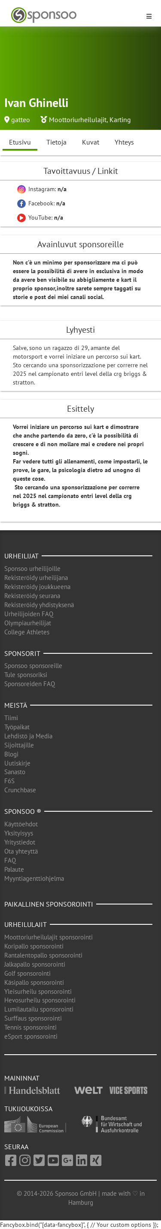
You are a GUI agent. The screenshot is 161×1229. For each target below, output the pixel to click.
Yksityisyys (18, 833)
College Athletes (26, 632)
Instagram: (42, 189)
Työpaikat (17, 727)
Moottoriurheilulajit (77, 119)
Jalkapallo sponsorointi (34, 964)
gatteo (20, 119)
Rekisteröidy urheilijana (36, 578)
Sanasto (14, 772)
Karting (120, 119)
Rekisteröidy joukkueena (37, 587)
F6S (9, 781)
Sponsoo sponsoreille (33, 666)
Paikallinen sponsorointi (48, 904)
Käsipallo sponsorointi (34, 982)
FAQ (10, 860)
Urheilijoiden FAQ (28, 614)
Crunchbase (20, 790)
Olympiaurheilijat (27, 623)
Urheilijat (21, 555)
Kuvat (90, 142)
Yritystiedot (19, 842)
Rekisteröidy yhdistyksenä (39, 605)
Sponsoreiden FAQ (29, 684)
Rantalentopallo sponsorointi (43, 955)
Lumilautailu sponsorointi (38, 1009)
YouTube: (40, 217)
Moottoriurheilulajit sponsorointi (48, 937)
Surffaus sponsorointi (33, 1018)
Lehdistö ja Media (28, 736)
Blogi (11, 754)
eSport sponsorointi (31, 1036)
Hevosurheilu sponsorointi (40, 1000)
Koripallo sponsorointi (34, 946)
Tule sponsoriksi (25, 675)
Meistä (15, 705)
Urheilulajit (25, 924)
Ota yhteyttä (21, 851)
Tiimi (11, 718)
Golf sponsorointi (27, 973)
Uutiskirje (17, 763)
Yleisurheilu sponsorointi (38, 991)
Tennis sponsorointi (30, 1027)
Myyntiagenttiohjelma (34, 878)
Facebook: (41, 203)
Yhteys (124, 142)
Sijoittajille (19, 745)
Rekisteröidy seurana (32, 596)
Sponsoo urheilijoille (32, 568)
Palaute (14, 869)
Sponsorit (22, 653)
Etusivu (20, 142)
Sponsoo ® (22, 811)
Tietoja (56, 142)
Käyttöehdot (21, 824)
